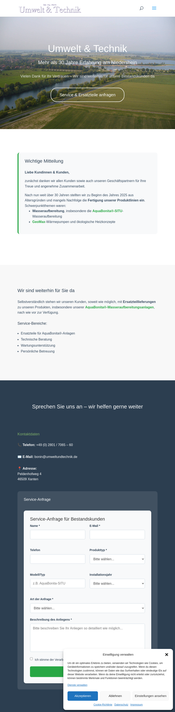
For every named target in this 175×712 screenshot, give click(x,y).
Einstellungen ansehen (150, 696)
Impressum (136, 704)
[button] (167, 654)
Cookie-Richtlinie (103, 704)
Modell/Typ (37, 579)
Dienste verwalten (77, 685)
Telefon (35, 554)
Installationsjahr (101, 579)
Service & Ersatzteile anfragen (87, 95)
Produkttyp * (98, 554)
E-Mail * (95, 530)
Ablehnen (115, 696)
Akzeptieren (82, 696)
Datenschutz (121, 704)
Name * (35, 530)
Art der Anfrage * (41, 603)
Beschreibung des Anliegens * (51, 624)
